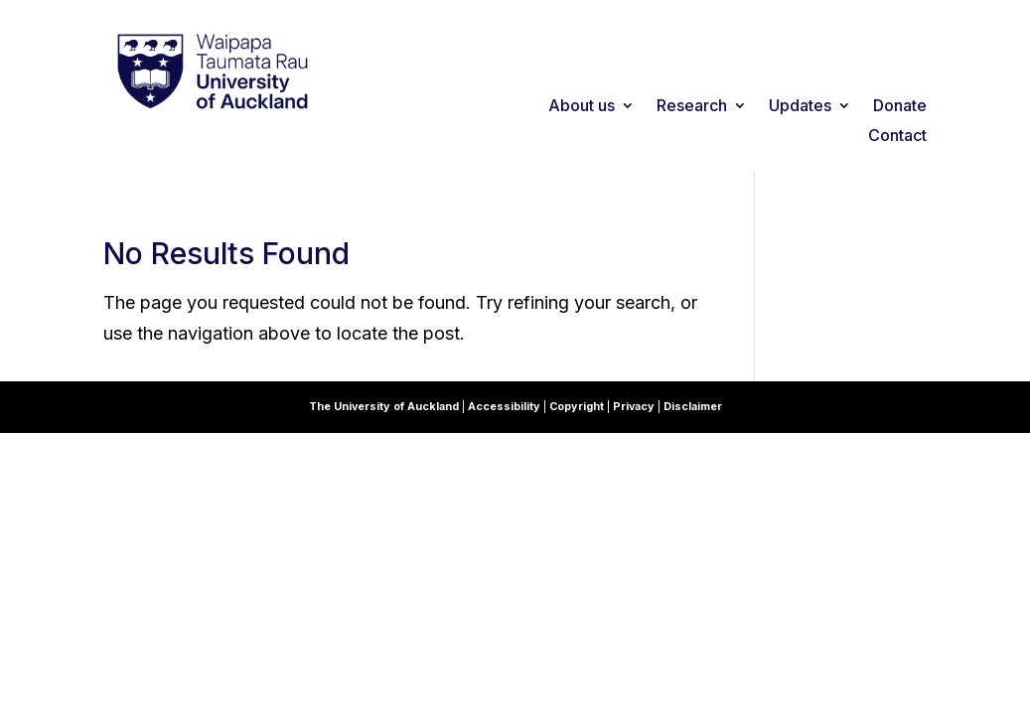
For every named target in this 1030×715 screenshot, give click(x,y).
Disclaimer (692, 406)
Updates (800, 106)
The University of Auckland (384, 406)
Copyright (578, 406)
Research (692, 106)
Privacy (635, 406)
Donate (900, 106)
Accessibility (505, 406)
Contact (897, 136)
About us (581, 106)
